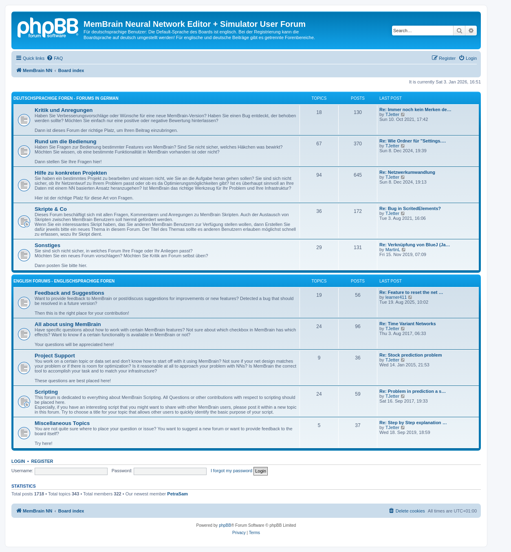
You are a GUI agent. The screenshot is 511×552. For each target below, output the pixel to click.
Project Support (55, 356)
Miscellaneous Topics (62, 423)
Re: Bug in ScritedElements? (410, 208)
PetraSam (177, 493)
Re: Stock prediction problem (410, 355)
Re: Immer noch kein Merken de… (415, 109)
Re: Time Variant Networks (407, 323)
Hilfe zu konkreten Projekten (71, 173)
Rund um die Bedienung (66, 141)
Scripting (46, 392)
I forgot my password (231, 470)
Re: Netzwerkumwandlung (407, 172)
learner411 (396, 297)
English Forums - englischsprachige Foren (64, 281)
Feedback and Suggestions (69, 293)
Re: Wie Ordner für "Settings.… (412, 140)
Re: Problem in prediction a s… (412, 391)
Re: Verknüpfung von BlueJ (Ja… (414, 244)
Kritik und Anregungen (64, 110)
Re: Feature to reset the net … (411, 292)
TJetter (392, 114)
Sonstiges (47, 245)
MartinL (393, 249)
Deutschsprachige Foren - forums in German (66, 98)
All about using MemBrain (68, 324)
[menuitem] (54, 58)
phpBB (225, 525)
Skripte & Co (51, 209)
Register (42, 461)
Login (18, 461)
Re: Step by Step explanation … (413, 422)
